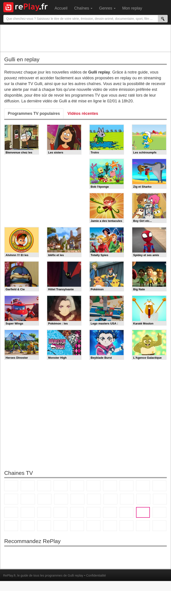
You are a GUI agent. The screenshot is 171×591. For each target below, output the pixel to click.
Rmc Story (94, 499)
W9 (126, 485)
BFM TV (28, 512)
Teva (127, 499)
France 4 (11, 499)
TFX (159, 485)
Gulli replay (75, 575)
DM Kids (44, 525)
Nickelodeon (60, 525)
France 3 (44, 485)
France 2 (28, 485)
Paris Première (143, 499)
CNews (11, 512)
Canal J (159, 512)
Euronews (60, 512)
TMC (143, 485)
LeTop (143, 525)
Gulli (143, 512)
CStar (28, 499)
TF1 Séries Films (44, 499)
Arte (110, 485)
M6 (93, 485)
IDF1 (110, 525)
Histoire (93, 525)
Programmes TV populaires (34, 113)
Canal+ (60, 485)
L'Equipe (126, 512)
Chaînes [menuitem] (83, 8)
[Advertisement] (85, 38)
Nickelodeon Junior (77, 525)
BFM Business (44, 512)
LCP (126, 525)
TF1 (11, 485)
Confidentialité (96, 575)
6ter (61, 499)
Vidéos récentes (82, 113)
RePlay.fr (9, 575)
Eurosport (110, 512)
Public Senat (159, 525)
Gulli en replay (21, 59)
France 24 (77, 512)
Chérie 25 (110, 499)
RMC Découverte (77, 499)
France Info (160, 499)
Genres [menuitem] (107, 8)
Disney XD (28, 525)
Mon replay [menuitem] (132, 8)
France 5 (77, 485)
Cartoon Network (11, 525)
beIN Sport (93, 512)
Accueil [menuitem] (61, 8)
